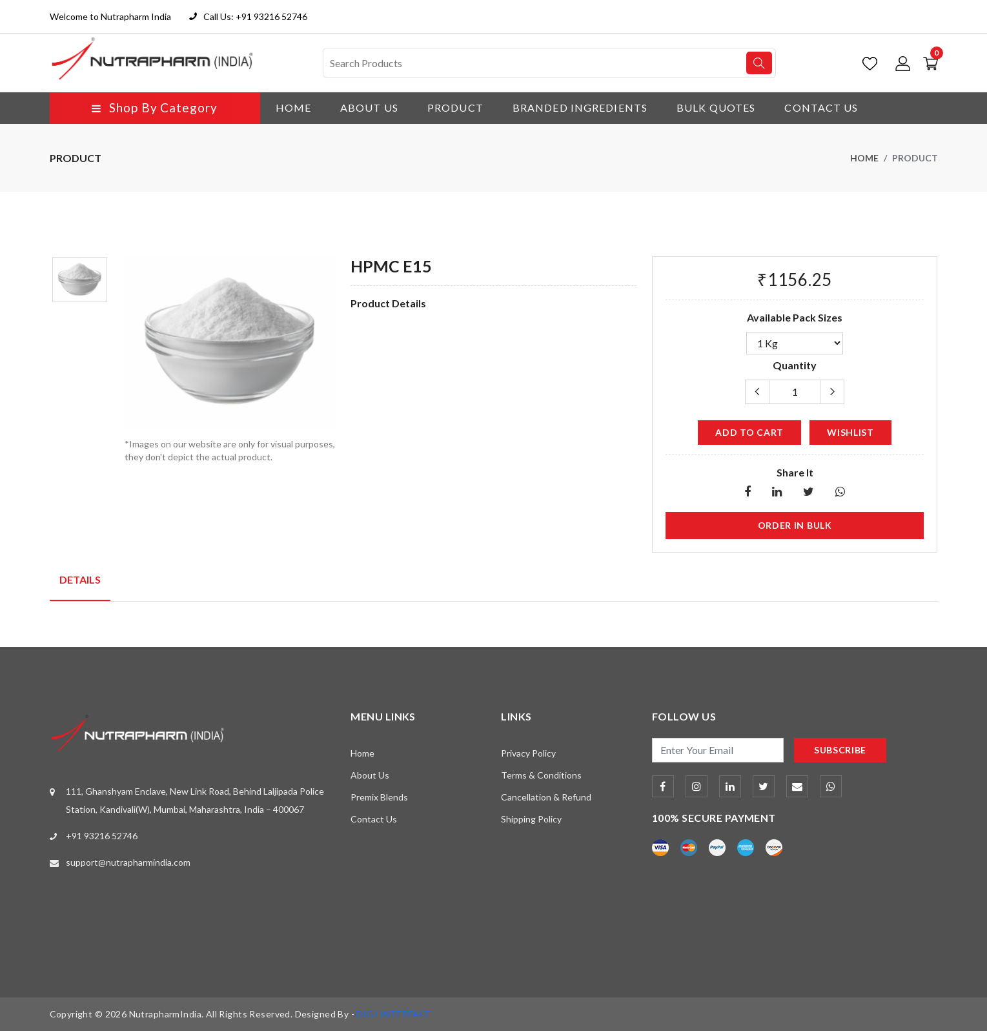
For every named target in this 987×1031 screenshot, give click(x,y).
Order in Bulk (795, 525)
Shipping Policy (531, 818)
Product (455, 107)
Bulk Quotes (716, 107)
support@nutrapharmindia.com (128, 862)
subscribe (840, 749)
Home (293, 107)
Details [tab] (80, 579)
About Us (369, 107)
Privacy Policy (528, 753)
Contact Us (821, 107)
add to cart (749, 432)
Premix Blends (379, 796)
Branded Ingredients (580, 107)
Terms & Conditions (541, 775)
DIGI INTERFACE (393, 1013)
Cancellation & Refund (546, 796)
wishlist (850, 432)
